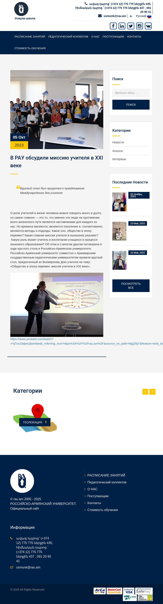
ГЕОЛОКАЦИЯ (34, 422)
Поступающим (113, 36)
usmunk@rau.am (115, 16)
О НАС (95, 36)
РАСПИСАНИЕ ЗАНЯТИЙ (29, 36)
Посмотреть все (131, 285)
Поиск (131, 104)
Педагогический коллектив (68, 36)
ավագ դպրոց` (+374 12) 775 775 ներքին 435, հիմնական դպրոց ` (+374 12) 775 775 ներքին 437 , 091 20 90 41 (113, 7)
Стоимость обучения (30, 48)
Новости (118, 142)
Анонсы (117, 150)
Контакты (134, 36)
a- (131, 16)
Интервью (119, 159)
